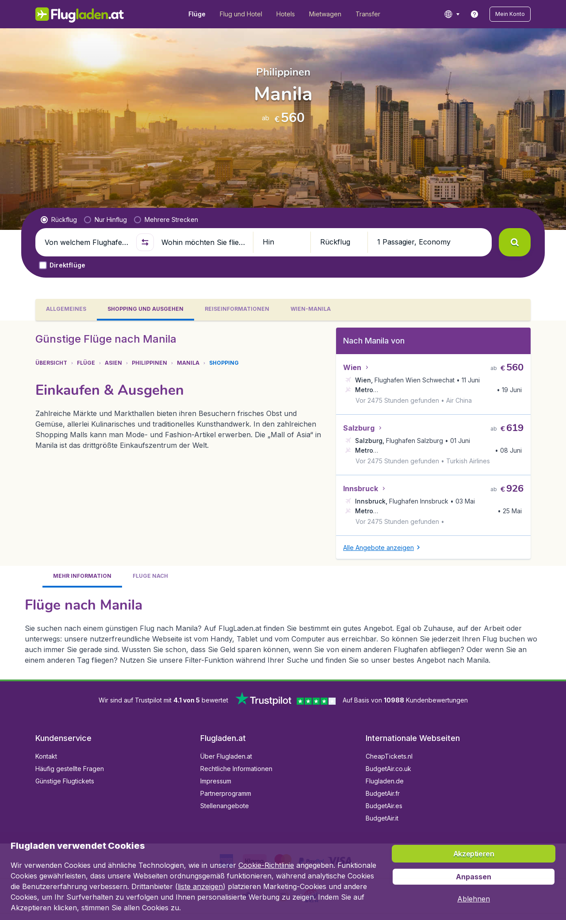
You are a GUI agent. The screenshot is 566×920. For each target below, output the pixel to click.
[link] (474, 14)
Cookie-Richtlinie (266, 865)
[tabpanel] (283, 500)
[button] (510, 14)
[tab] (66, 310)
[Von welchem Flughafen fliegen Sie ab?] (86, 242)
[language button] (451, 14)
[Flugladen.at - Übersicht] (79, 14)
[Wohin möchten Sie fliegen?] (203, 242)
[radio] (59, 220)
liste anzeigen (200, 886)
